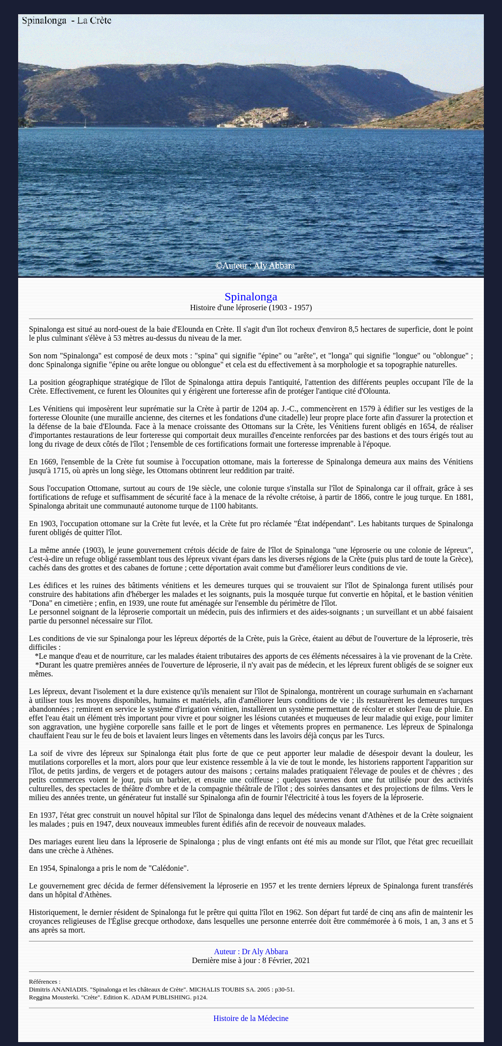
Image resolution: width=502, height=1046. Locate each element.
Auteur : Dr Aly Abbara (251, 951)
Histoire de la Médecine (250, 1018)
